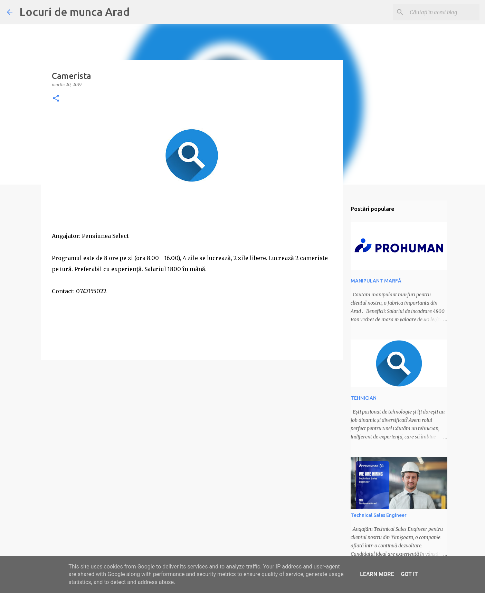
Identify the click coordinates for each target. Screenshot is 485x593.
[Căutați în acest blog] (443, 12)
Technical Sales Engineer (379, 515)
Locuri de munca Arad (74, 12)
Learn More (377, 574)
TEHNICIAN (364, 398)
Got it (409, 574)
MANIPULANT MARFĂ (376, 281)
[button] (56, 98)
